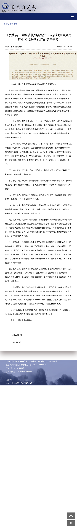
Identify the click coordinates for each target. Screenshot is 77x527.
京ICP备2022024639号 (15, 368)
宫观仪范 (13, 24)
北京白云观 (19, 8)
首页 (6, 24)
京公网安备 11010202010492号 (19, 372)
